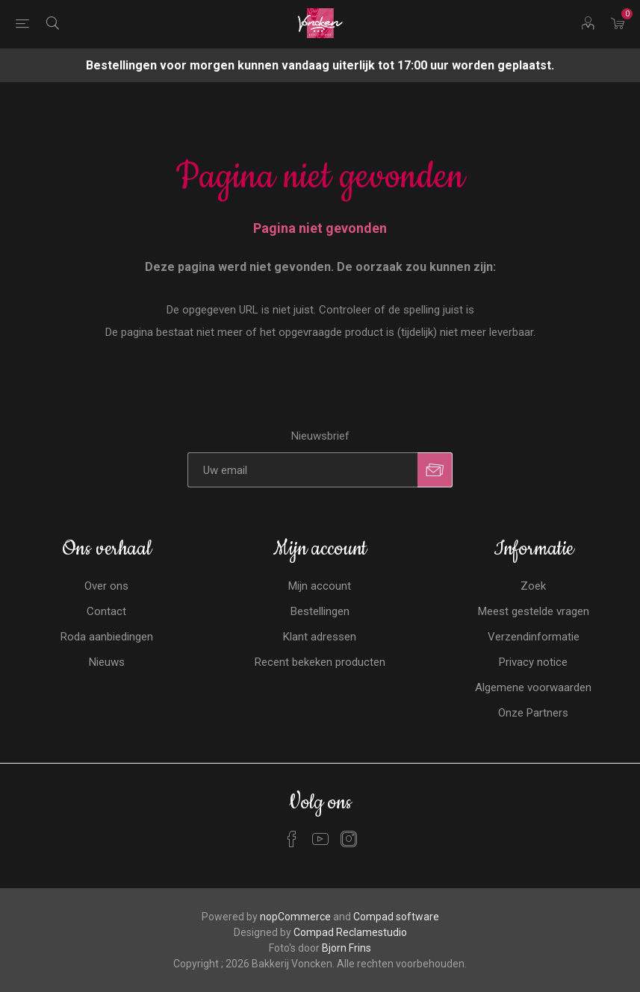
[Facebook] (292, 839)
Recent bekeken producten (320, 662)
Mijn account (319, 586)
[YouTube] (320, 839)
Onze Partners (533, 713)
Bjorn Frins (346, 948)
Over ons (106, 586)
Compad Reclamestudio (350, 932)
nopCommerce (295, 917)
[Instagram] (349, 839)
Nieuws (107, 662)
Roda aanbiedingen (106, 636)
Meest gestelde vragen (533, 611)
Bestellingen (320, 611)
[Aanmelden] (302, 469)
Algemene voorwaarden (533, 687)
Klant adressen (319, 636)
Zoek (533, 586)
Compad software (396, 917)
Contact (106, 611)
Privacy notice (533, 662)
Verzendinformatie (534, 636)
